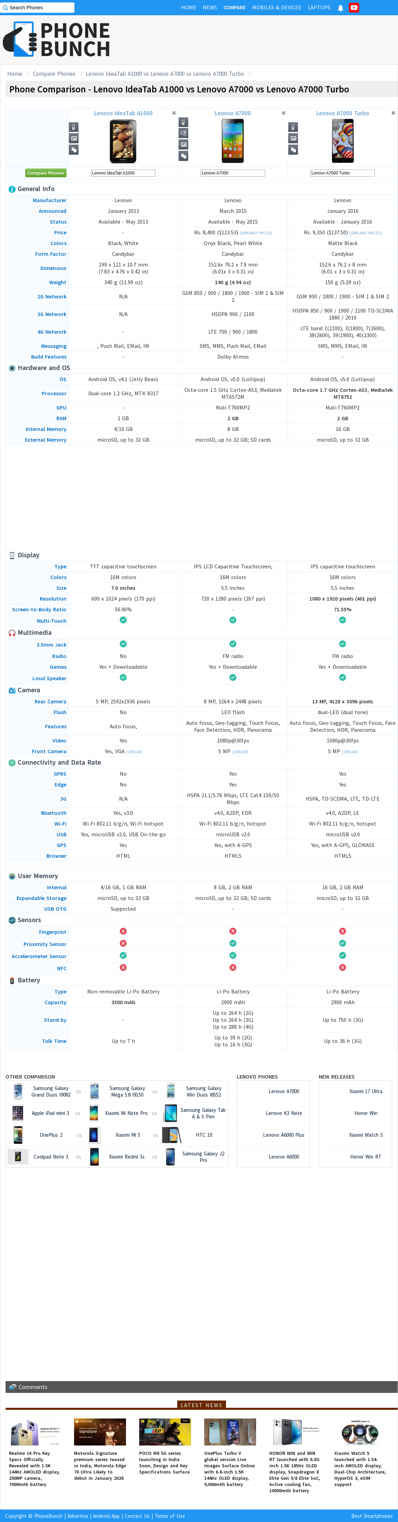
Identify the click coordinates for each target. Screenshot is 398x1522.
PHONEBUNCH (75, 39)
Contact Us (137, 1516)
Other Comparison (30, 1076)
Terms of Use (170, 1516)
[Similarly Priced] (256, 233)
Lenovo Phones (257, 1076)
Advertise (77, 1516)
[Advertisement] (272, 39)
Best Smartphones (372, 1516)
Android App (106, 1516)
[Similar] (134, 751)
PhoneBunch (48, 1516)
